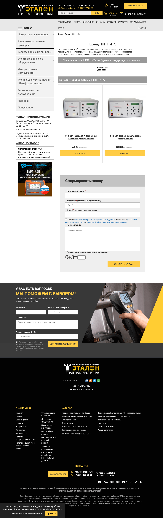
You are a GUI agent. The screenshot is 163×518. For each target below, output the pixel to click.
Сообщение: (21, 317)
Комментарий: (74, 225)
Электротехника (69, 420)
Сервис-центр (22, 420)
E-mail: (82, 210)
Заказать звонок (135, 6)
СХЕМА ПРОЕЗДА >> (27, 142)
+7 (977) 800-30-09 (83, 475)
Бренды (68, 34)
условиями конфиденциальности (28, 346)
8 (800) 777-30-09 (85, 8)
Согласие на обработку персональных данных (47, 456)
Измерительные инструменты (28, 71)
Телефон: (84, 200)
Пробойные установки (102, 69)
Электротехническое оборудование (30, 60)
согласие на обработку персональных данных (94, 220)
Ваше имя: (20, 307)
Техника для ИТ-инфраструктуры (76, 433)
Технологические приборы (110, 420)
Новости (19, 423)
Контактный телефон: (58, 307)
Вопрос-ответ (22, 426)
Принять (51, 513)
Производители (65, 22)
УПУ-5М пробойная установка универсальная (125, 137)
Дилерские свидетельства (48, 420)
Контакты (142, 28)
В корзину (74, 153)
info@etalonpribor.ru (66, 8)
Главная (60, 34)
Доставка (100, 22)
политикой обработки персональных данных (107, 222)
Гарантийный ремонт (47, 432)
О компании (88, 22)
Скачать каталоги (138, 22)
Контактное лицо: (76, 191)
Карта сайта (21, 433)
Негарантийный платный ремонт (48, 440)
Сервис (61, 28)
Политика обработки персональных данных (25, 445)
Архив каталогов (105, 430)
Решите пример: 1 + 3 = (26, 332)
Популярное (25, 107)
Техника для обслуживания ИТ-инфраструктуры (34, 81)
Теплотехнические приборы (35, 51)
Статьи (19, 416)
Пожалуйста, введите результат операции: (87, 252)
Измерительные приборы (33, 34)
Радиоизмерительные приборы (31, 43)
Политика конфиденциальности (25, 438)
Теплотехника (68, 423)
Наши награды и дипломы (48, 426)
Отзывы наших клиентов (48, 414)
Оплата (77, 22)
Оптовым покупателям (117, 22)
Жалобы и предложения (47, 447)
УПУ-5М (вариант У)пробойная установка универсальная (81, 137)
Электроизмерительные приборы (77, 416)
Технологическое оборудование (28, 92)
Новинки (23, 100)
